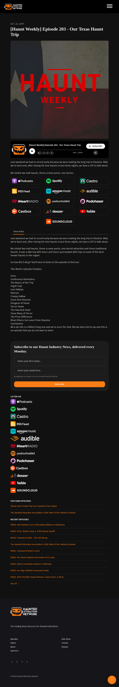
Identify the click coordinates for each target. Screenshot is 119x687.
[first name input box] (59, 361)
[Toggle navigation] (110, 6)
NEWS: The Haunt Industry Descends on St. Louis (33, 557)
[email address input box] (59, 370)
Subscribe (59, 384)
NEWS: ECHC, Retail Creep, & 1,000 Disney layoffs (33, 531)
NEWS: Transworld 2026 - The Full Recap (29, 538)
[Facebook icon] (12, 661)
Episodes (14, 639)
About (13, 647)
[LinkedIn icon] (27, 661)
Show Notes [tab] (18, 231)
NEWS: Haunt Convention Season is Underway (31, 564)
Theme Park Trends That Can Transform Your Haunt (34, 506)
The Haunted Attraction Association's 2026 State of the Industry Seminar (43, 513)
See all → (15, 583)
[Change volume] (52, 153)
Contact (65, 643)
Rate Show (66, 639)
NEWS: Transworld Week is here (25, 551)
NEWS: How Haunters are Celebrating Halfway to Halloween (38, 525)
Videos (13, 643)
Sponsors (15, 651)
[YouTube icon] (22, 661)
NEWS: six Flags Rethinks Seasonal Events (30, 570)
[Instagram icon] (17, 661)
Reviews (65, 647)
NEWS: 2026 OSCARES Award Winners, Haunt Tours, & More (37, 577)
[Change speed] (39, 153)
